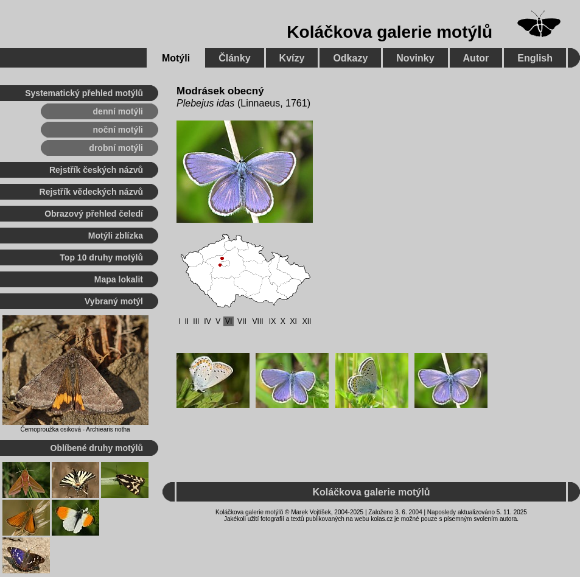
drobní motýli (116, 148)
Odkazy (350, 58)
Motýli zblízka (115, 235)
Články (234, 58)
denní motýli (118, 111)
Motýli (176, 58)
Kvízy (292, 58)
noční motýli (118, 130)
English (535, 58)
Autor (476, 58)
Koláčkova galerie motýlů (389, 32)
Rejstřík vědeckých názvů (91, 192)
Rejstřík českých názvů (96, 170)
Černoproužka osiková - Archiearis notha (75, 429)
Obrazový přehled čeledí (93, 214)
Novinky (415, 58)
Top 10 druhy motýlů (101, 257)
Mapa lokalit (118, 279)
